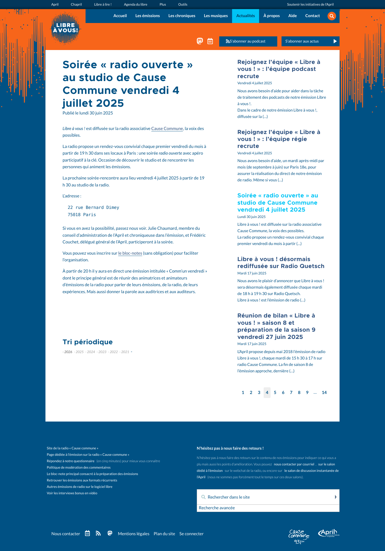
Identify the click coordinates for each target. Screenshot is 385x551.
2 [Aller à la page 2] (251, 392)
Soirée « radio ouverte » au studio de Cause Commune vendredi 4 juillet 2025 (277, 202)
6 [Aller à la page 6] (283, 392)
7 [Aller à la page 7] (291, 392)
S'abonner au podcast (244, 41)
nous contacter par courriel (294, 464)
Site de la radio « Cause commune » (72, 448)
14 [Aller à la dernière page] (324, 392)
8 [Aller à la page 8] (299, 392)
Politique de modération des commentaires (78, 467)
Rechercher (335, 496)
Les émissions (147, 16)
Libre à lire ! (103, 4)
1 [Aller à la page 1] (243, 392)
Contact (312, 16)
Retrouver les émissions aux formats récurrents (82, 480)
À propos (271, 16)
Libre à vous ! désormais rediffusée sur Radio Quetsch (281, 262)
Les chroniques (181, 16)
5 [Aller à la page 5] (275, 392)
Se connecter (191, 533)
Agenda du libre (135, 4)
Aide (292, 16)
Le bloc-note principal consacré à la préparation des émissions (92, 474)
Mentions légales (133, 533)
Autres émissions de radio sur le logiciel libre (79, 487)
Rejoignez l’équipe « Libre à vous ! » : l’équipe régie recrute (279, 139)
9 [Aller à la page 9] (307, 392)
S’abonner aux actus (302, 41)
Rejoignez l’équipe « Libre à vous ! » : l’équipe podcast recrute (279, 69)
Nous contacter (65, 533)
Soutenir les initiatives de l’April (310, 4)
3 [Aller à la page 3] (259, 392)
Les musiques (216, 16)
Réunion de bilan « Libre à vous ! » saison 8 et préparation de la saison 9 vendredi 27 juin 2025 (276, 326)
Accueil (120, 16)
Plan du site (164, 533)
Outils (182, 4)
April (55, 4)
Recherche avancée (217, 508)
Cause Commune (167, 128)
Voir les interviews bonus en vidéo (72, 493)
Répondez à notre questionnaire (70, 461)
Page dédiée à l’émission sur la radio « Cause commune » (88, 455)
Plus (163, 4)
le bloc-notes (130, 253)
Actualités (245, 16)
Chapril (76, 4)
